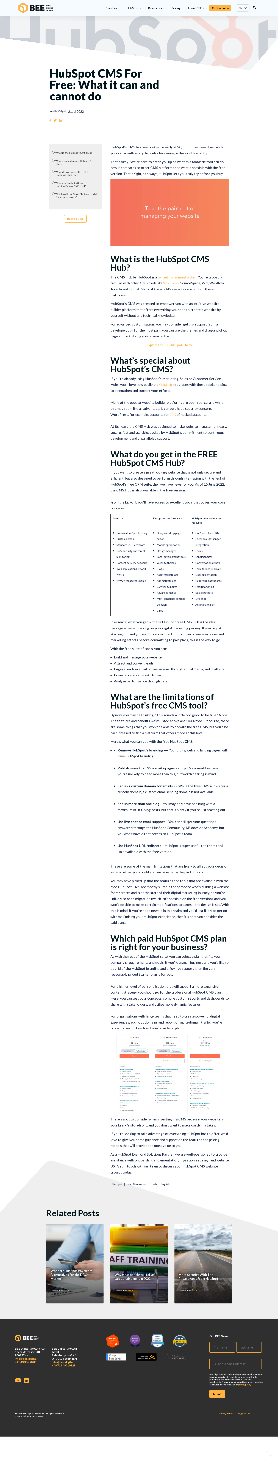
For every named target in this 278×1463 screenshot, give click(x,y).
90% (173, 415)
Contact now (220, 8)
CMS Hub (166, 385)
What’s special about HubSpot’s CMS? (77, 163)
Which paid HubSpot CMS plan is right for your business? (76, 199)
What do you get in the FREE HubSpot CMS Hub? (74, 175)
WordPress (172, 283)
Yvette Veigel (59, 111)
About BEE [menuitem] (195, 8)
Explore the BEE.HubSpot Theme (170, 345)
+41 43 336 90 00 (25, 1426)
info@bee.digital (26, 1423)
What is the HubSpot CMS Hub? (77, 153)
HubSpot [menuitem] (133, 8)
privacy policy (244, 1449)
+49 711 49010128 (63, 1430)
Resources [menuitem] (156, 8)
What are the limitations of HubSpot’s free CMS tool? (73, 187)
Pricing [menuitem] (175, 8)
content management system (180, 277)
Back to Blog (75, 225)
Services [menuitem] (112, 8)
